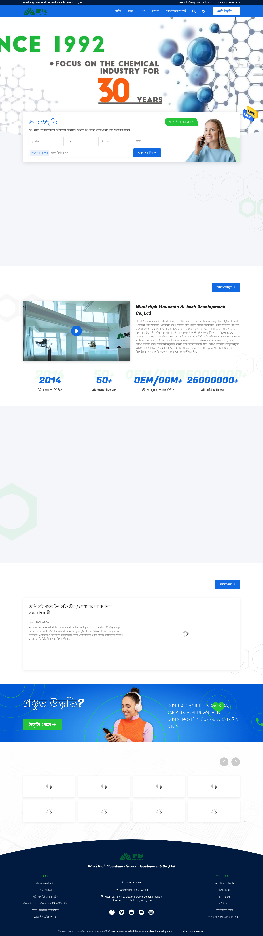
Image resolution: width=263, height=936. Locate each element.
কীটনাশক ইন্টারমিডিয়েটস (45, 896)
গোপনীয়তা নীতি (224, 910)
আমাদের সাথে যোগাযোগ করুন (224, 916)
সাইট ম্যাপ (224, 903)
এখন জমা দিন (145, 152)
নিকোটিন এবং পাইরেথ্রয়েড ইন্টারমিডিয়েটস (45, 903)
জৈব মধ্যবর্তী (45, 890)
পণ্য (142, 11)
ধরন (130, 11)
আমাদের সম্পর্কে (176, 11)
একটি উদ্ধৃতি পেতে (228, 11)
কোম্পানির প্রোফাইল (224, 883)
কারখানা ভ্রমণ (224, 890)
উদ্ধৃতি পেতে (40, 724)
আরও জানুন (224, 287)
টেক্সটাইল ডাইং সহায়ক (45, 916)
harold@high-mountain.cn (196, 2)
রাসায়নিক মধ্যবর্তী (45, 883)
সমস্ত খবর (226, 584)
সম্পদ (155, 11)
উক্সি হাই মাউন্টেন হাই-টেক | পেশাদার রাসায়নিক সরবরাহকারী (70, 609)
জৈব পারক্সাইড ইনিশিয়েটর (45, 910)
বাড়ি (118, 11)
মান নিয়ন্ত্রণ (224, 896)
